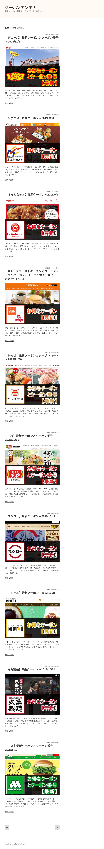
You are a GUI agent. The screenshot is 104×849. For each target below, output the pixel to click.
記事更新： (52, 34)
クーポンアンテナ (20, 7)
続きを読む (9, 103)
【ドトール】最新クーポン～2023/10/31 (30, 592)
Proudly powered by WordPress (14, 844)
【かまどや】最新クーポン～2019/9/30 (29, 118)
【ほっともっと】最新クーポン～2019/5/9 (31, 194)
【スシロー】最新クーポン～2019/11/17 (30, 516)
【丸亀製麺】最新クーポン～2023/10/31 (30, 669)
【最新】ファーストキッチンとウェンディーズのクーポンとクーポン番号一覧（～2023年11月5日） (32, 275)
